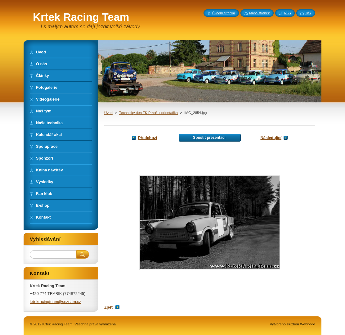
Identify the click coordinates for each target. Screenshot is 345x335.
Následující (270, 137)
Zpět (108, 307)
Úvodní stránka (223, 13)
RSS (287, 13)
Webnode (307, 324)
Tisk (308, 13)
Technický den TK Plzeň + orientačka (148, 113)
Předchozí (147, 137)
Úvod (108, 113)
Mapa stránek (259, 13)
